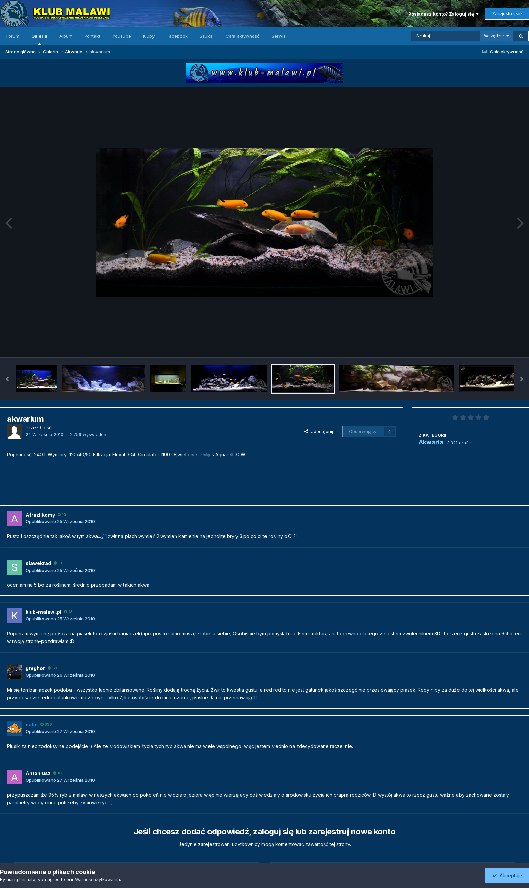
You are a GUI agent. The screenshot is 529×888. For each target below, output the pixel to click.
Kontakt (92, 36)
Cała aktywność (242, 36)
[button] (7, 378)
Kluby (149, 36)
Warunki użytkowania (97, 879)
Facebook (177, 36)
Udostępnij (318, 431)
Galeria (39, 39)
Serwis (279, 36)
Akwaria (431, 442)
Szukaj (207, 36)
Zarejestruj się (507, 13)
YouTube (121, 36)
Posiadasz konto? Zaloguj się (443, 14)
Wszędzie (494, 35)
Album (66, 36)
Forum (12, 36)
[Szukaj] (445, 36)
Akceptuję (507, 875)
